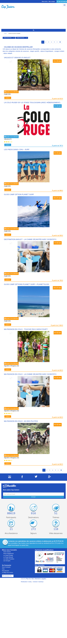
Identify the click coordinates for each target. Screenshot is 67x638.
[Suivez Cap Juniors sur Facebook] (22, 477)
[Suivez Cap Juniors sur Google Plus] (49, 477)
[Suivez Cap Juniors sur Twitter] (36, 477)
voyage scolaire (59, 51)
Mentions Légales (40, 579)
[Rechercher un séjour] (33, 30)
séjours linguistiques (46, 51)
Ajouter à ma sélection (12, 91)
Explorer (8, 97)
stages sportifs (34, 51)
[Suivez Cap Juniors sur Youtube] (9, 477)
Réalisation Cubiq (26, 581)
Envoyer (33, 497)
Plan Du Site (30, 579)
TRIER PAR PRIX (7, 37)
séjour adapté (7, 53)
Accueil (5, 33)
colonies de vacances (22, 51)
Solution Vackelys (38, 581)
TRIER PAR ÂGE (20, 37)
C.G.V (23, 579)
